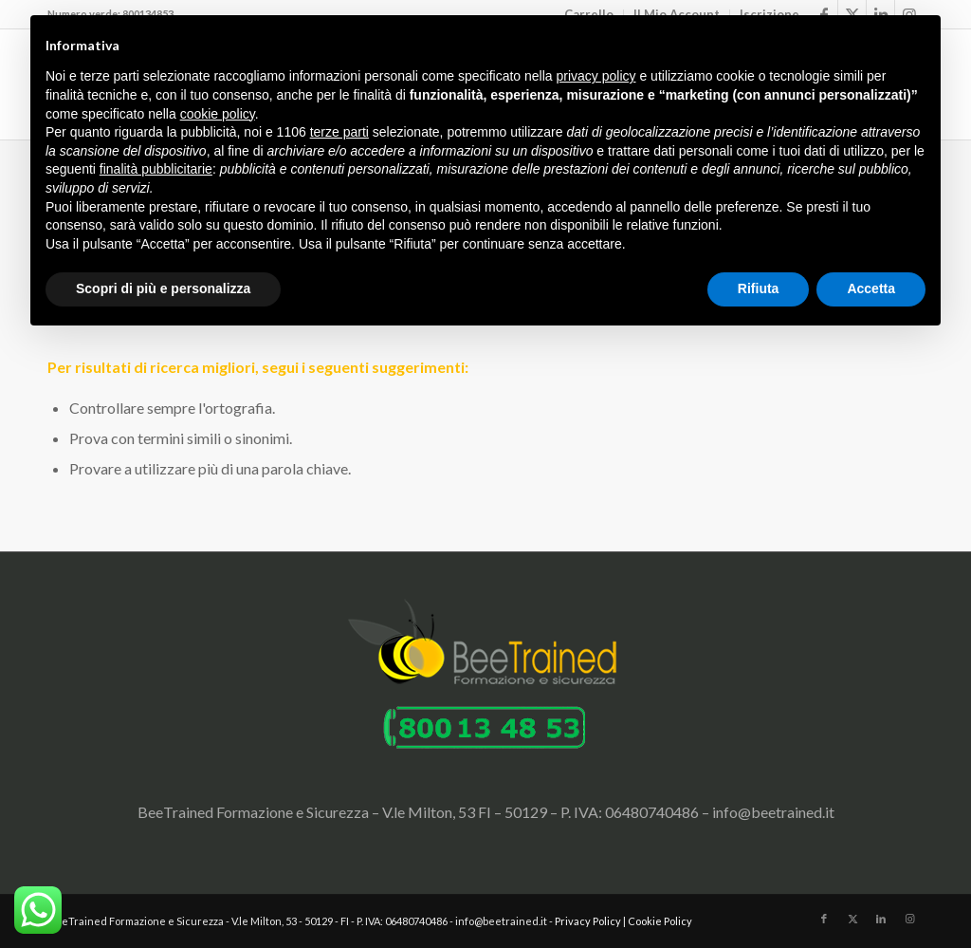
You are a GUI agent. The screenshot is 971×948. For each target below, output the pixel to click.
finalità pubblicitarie (156, 169)
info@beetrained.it (773, 812)
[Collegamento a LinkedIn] (881, 918)
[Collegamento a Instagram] (909, 918)
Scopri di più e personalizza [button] (163, 288)
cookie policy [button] (217, 113)
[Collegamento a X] (852, 918)
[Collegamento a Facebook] (824, 918)
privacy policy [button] (596, 76)
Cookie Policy (660, 921)
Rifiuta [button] (758, 288)
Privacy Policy (588, 921)
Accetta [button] (871, 288)
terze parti (339, 131)
